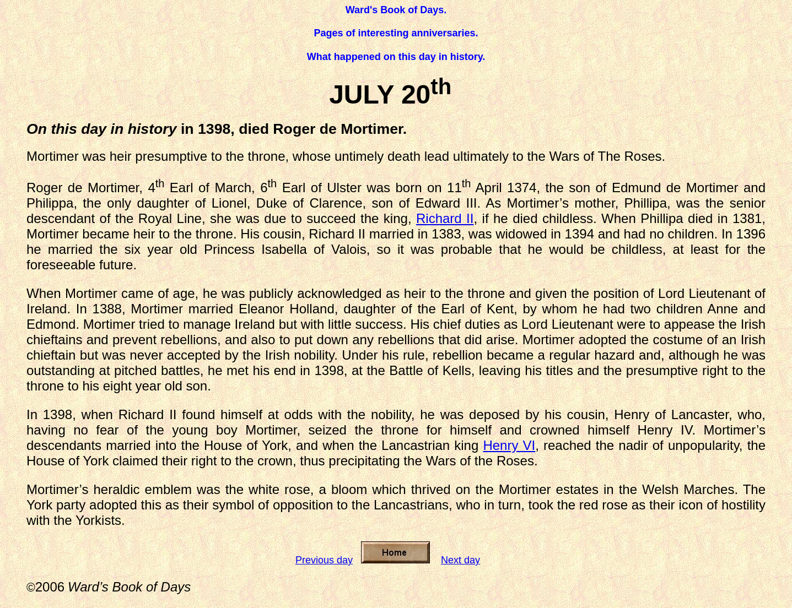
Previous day (324, 560)
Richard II (444, 218)
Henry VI (509, 445)
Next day (460, 560)
